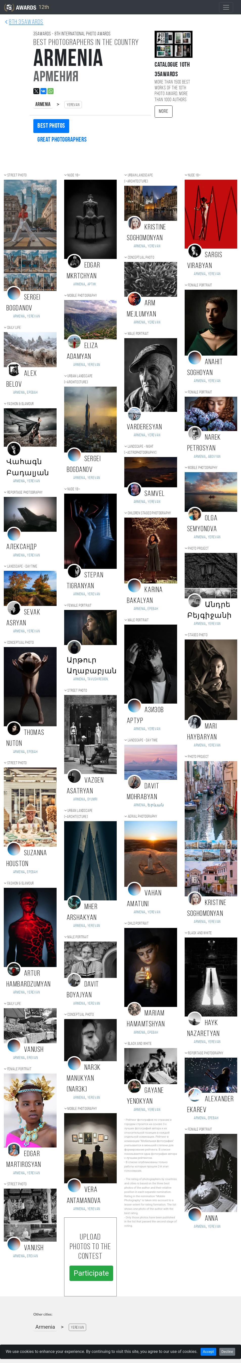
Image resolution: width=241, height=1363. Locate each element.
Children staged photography (150, 513)
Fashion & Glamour (20, 404)
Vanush (34, 1050)
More (163, 111)
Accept (208, 1352)
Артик (91, 284)
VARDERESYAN (144, 427)
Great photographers (62, 140)
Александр (21, 547)
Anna (212, 1218)
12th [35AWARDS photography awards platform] (26, 7)
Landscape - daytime (22, 567)
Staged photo (198, 635)
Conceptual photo (20, 643)
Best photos (51, 126)
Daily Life (14, 328)
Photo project (198, 549)
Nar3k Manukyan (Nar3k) (84, 1078)
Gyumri (92, 799)
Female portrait (19, 1069)
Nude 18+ (73, 175)
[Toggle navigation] (226, 7)
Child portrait (138, 924)
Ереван (32, 393)
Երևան (156, 805)
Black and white (140, 1044)
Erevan (32, 1058)
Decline (227, 1352)
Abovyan (214, 457)
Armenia (43, 104)
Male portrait (77, 937)
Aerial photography (142, 817)
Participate (91, 1273)
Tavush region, (98, 679)
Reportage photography (25, 493)
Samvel (154, 494)
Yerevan (33, 316)
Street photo (17, 175)
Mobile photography (82, 296)
